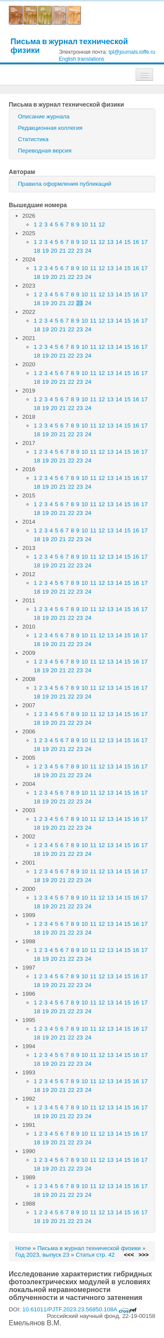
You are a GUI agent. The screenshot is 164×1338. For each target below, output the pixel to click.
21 (62, 250)
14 (118, 242)
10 (84, 224)
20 (54, 250)
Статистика (33, 139)
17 (144, 242)
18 (37, 250)
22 (71, 250)
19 (45, 250)
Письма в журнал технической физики (69, 45)
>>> (144, 1254)
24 (88, 250)
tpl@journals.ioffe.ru (131, 52)
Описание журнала (44, 116)
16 (136, 242)
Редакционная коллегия (50, 128)
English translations (82, 59)
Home (23, 1248)
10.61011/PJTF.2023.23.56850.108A (79, 1309)
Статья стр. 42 (95, 1254)
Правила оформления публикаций (64, 184)
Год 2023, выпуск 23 (42, 1254)
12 (101, 224)
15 (127, 242)
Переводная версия (44, 150)
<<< (129, 1254)
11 (93, 224)
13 (110, 242)
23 (80, 250)
